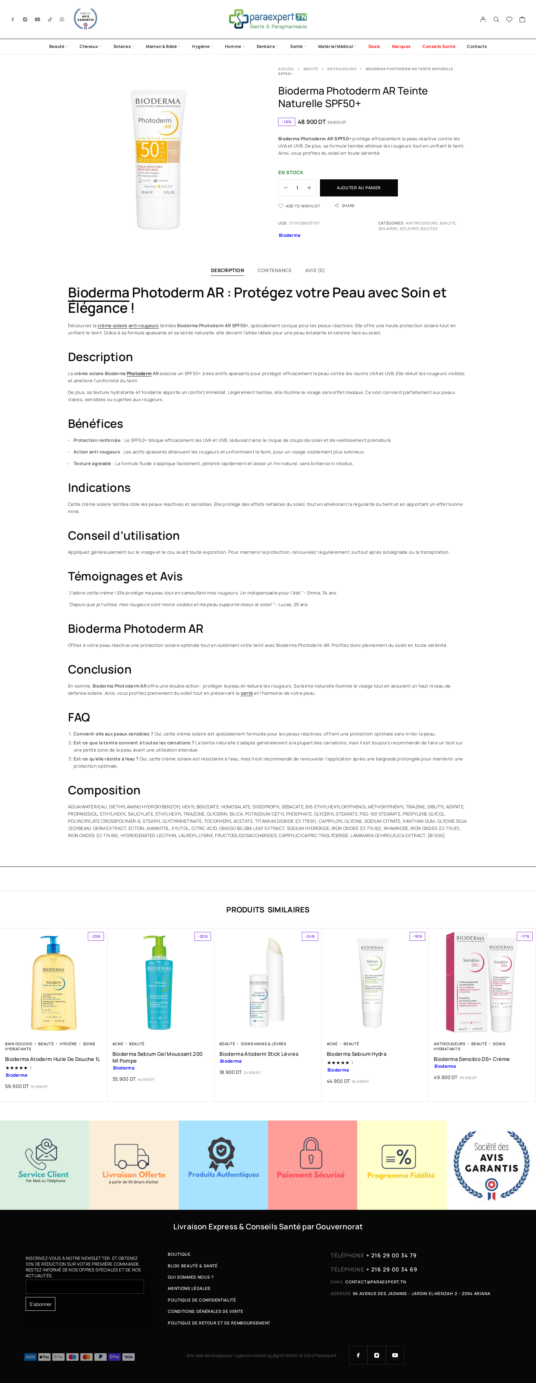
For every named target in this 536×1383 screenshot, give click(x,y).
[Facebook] (13, 19)
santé (247, 693)
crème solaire (113, 325)
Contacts (477, 46)
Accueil (286, 68)
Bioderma (98, 292)
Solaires (122, 46)
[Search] (496, 19)
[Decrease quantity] (283, 188)
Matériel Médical (335, 46)
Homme (233, 46)
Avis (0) (315, 270)
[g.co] (62, 19)
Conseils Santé (439, 46)
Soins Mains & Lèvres (263, 1043)
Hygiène (201, 46)
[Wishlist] (509, 20)
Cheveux (89, 46)
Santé (296, 46)
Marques (401, 46)
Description (227, 270)
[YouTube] (38, 19)
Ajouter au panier (359, 188)
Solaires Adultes (419, 228)
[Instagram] (25, 19)
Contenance (275, 270)
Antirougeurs (341, 68)
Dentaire (266, 46)
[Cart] (522, 20)
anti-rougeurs (144, 325)
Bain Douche (18, 1043)
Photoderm (139, 373)
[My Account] (483, 19)
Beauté (57, 46)
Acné (117, 1043)
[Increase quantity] (311, 188)
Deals (374, 46)
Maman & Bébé (161, 46)
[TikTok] (50, 19)
